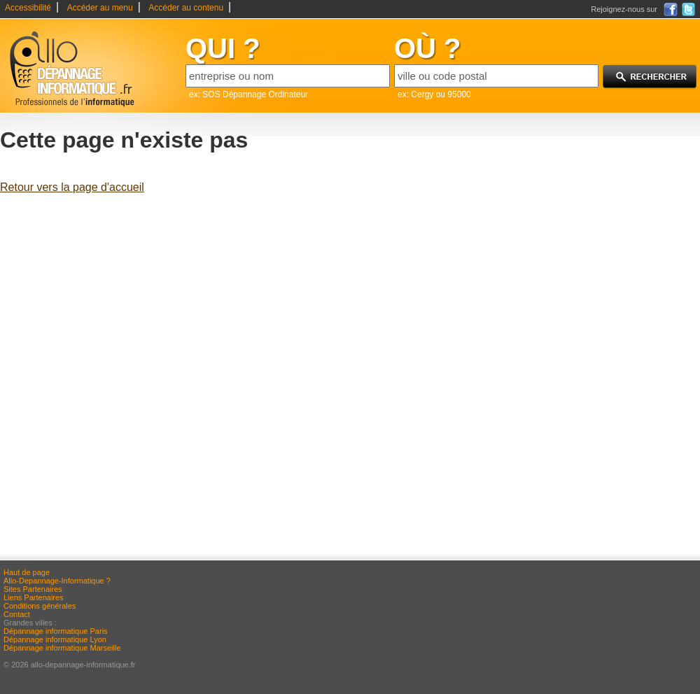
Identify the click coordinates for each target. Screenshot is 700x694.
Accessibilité (28, 8)
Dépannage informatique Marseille (62, 648)
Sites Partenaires (33, 589)
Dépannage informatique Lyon (55, 639)
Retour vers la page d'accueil (72, 187)
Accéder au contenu (185, 8)
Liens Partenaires (34, 597)
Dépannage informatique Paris (56, 631)
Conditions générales (40, 606)
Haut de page (27, 572)
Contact (17, 614)
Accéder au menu (100, 8)
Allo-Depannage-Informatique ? (57, 580)
